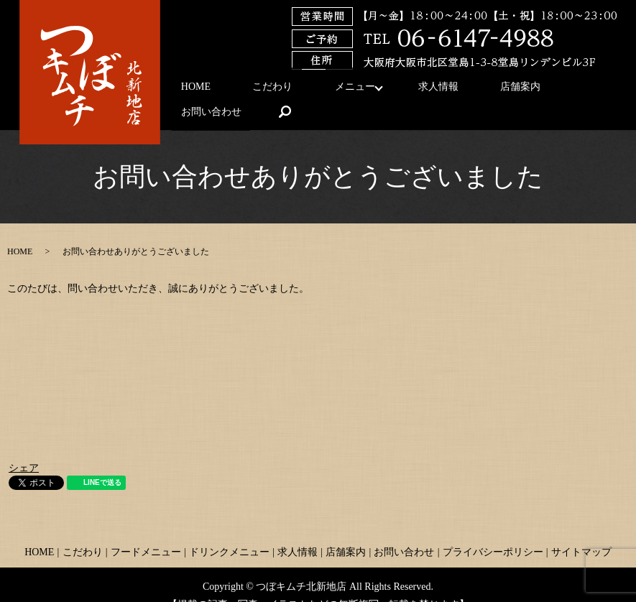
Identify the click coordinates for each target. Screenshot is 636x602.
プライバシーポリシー (493, 529)
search (591, 90)
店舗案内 (452, 90)
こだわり (249, 90)
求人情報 (387, 90)
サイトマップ (581, 529)
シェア (24, 446)
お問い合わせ (526, 90)
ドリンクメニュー (229, 529)
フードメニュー (146, 529)
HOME (189, 90)
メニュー (313, 90)
